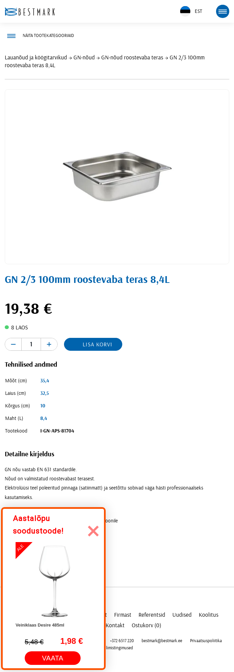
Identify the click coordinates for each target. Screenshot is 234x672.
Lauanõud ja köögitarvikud (36, 57)
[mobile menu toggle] (222, 11)
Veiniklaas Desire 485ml (40, 625)
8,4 (43, 418)
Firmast (122, 615)
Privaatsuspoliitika (206, 640)
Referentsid (152, 615)
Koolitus (208, 615)
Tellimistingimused (117, 648)
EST (191, 11)
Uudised (182, 615)
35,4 (44, 380)
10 (42, 405)
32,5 (44, 393)
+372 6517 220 (122, 640)
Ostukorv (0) (146, 625)
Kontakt (115, 625)
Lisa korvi (97, 344)
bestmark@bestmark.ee (162, 640)
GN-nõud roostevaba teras (132, 57)
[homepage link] (30, 11)
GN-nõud (84, 57)
